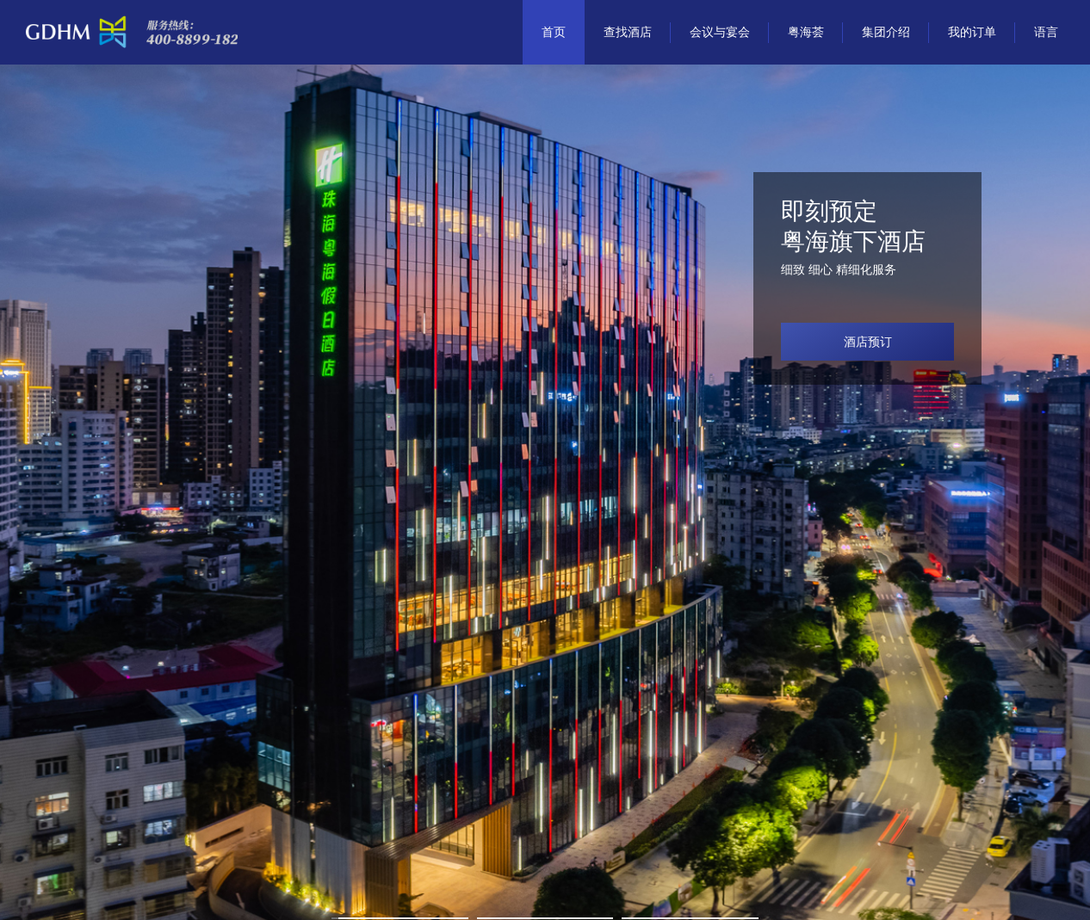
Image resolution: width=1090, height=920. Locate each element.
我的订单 (972, 32)
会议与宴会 (720, 32)
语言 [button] (1046, 32)
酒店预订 (868, 342)
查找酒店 (628, 32)
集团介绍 (886, 32)
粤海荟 (806, 32)
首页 (554, 32)
